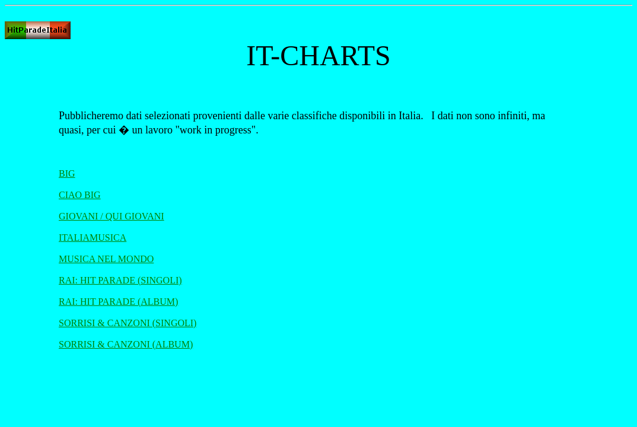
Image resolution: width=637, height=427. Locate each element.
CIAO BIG (80, 195)
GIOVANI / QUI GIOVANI (111, 216)
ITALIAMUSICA (92, 237)
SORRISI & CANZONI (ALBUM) (126, 344)
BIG (67, 173)
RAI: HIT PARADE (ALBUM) (118, 302)
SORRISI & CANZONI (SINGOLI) (127, 323)
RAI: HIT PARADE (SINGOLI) (120, 280)
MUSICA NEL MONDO (106, 259)
